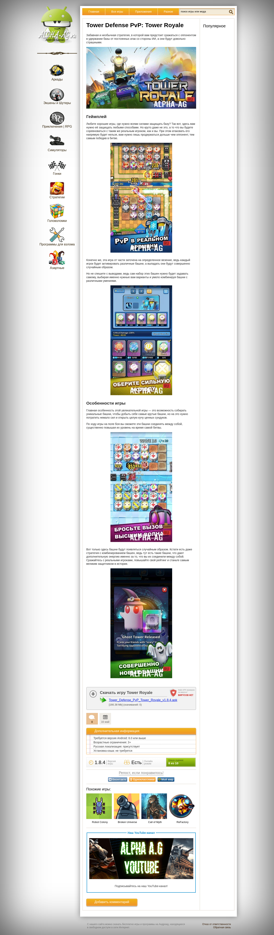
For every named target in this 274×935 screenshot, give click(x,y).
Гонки (57, 165)
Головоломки (57, 212)
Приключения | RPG (57, 118)
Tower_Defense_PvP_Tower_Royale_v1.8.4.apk (143, 700)
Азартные (57, 260)
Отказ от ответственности (216, 924)
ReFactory (183, 822)
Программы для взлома (57, 236)
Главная (93, 11)
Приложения (143, 11)
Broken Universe (127, 822)
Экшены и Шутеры (57, 95)
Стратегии (57, 189)
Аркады (57, 71)
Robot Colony (100, 822)
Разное (168, 11)
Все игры (117, 11)
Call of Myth (155, 822)
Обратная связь (222, 927)
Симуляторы (57, 142)
